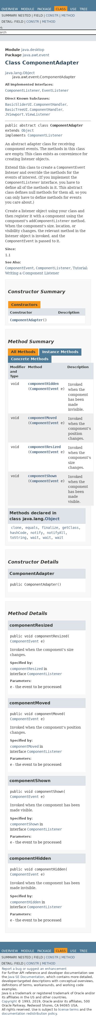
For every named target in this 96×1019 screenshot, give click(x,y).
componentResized (44, 447)
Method (68, 15)
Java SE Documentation (26, 977)
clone (16, 528)
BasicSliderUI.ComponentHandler (36, 104)
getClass (70, 528)
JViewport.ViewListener (27, 114)
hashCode (18, 533)
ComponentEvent (44, 389)
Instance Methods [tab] (60, 352)
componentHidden (43, 384)
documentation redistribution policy (29, 1013)
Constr (52, 15)
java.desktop (32, 50)
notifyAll (56, 533)
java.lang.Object (20, 73)
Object (28, 130)
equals (31, 528)
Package (44, 9)
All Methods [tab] (23, 352)
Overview (10, 9)
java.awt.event (36, 55)
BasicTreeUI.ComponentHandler (33, 110)
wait (34, 537)
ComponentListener (22, 90)
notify (36, 533)
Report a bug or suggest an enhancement (34, 969)
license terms (68, 1009)
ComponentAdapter (26, 320)
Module (27, 9)
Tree (84, 9)
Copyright (9, 1001)
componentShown (42, 476)
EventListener (55, 90)
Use (73, 9)
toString (18, 537)
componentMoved (42, 418)
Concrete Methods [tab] (29, 359)
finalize (50, 528)
